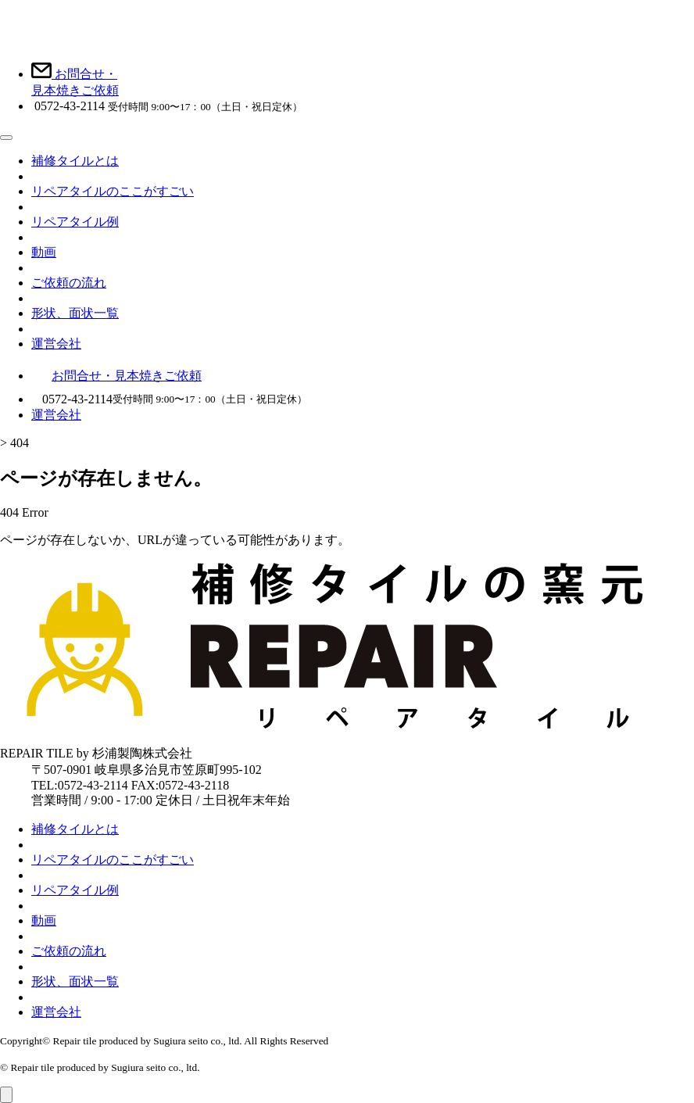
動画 (43, 252)
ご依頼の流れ (68, 282)
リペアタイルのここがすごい (112, 191)
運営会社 (56, 343)
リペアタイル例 (75, 221)
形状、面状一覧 (75, 313)
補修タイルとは (75, 160)
